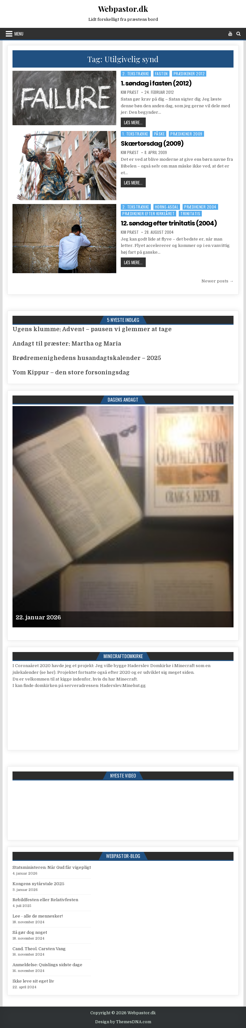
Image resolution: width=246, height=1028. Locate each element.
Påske (159, 133)
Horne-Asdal (167, 206)
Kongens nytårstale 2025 (38, 883)
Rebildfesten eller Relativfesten (45, 899)
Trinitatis (190, 213)
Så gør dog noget (29, 932)
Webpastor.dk (123, 9)
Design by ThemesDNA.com (123, 1022)
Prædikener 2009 (186, 133)
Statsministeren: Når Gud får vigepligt (51, 867)
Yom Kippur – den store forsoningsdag (71, 372)
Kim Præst (130, 92)
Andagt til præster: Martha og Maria (66, 343)
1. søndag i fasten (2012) (156, 83)
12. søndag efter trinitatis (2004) (169, 223)
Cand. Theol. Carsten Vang (39, 948)
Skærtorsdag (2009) (152, 143)
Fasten (161, 73)
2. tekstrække (135, 73)
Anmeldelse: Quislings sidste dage (47, 964)
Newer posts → (217, 281)
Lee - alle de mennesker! (37, 916)
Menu (18, 33)
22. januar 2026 (38, 617)
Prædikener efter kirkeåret (148, 213)
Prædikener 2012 (189, 73)
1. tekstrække (135, 133)
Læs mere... (135, 122)
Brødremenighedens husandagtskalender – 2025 (86, 358)
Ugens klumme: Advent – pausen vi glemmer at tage (92, 329)
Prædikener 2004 (200, 206)
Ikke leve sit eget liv (33, 981)
